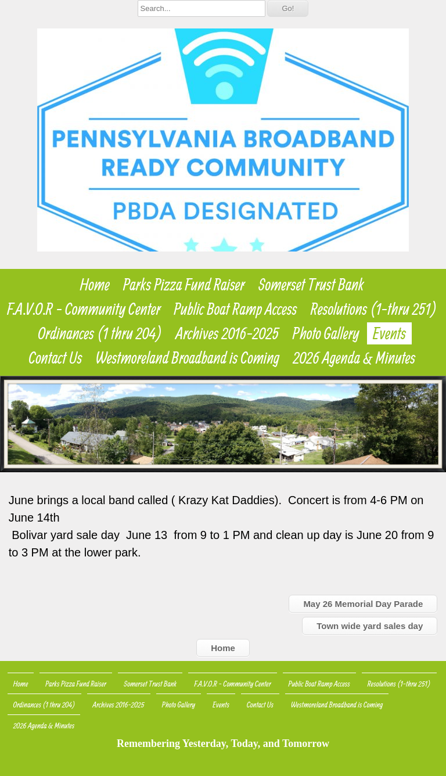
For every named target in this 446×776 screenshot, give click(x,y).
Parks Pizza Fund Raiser (184, 284)
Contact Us (55, 358)
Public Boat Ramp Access (235, 309)
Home (95, 284)
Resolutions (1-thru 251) (374, 309)
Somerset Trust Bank (311, 284)
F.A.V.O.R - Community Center (83, 309)
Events (389, 333)
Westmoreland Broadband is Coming (188, 358)
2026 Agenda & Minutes (354, 358)
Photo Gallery (326, 333)
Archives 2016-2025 (227, 333)
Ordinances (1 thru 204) (100, 333)
